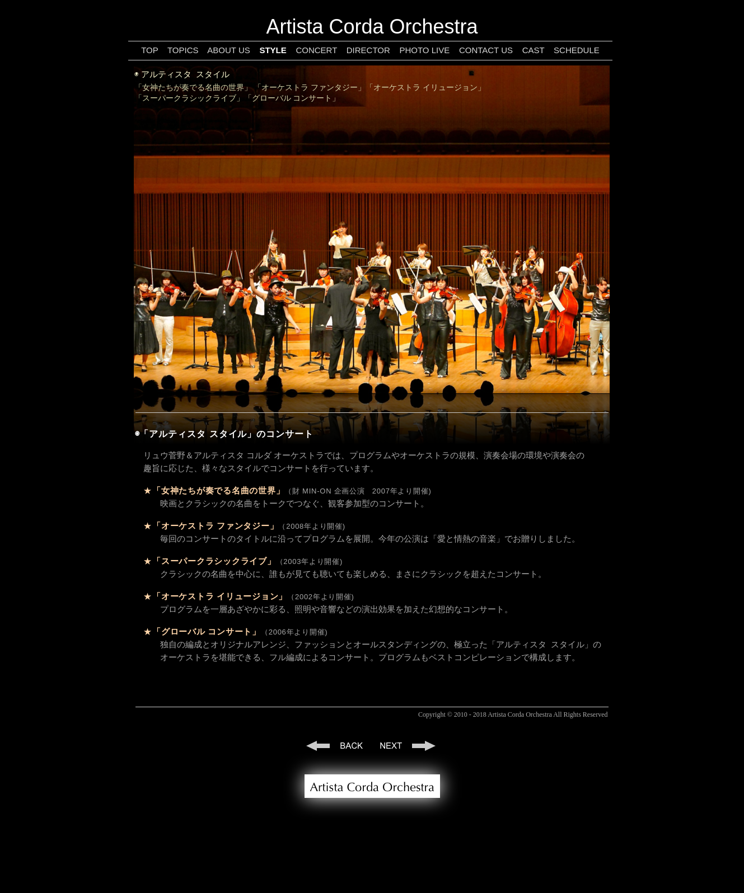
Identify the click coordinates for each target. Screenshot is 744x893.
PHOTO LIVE (424, 50)
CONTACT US (486, 50)
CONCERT (316, 50)
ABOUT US (228, 50)
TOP (149, 50)
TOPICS (183, 50)
